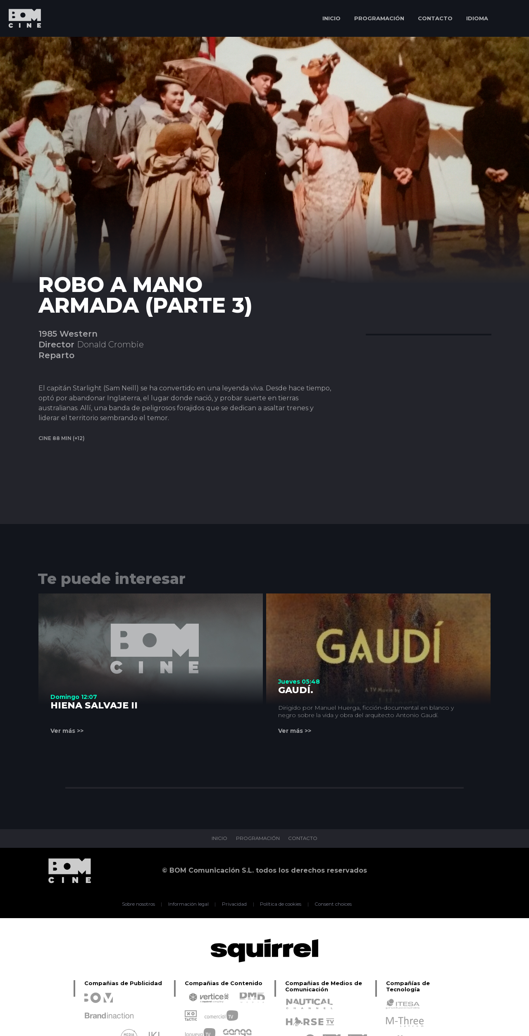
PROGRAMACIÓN (379, 18)
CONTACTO (435, 18)
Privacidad (233, 904)
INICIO (331, 18)
